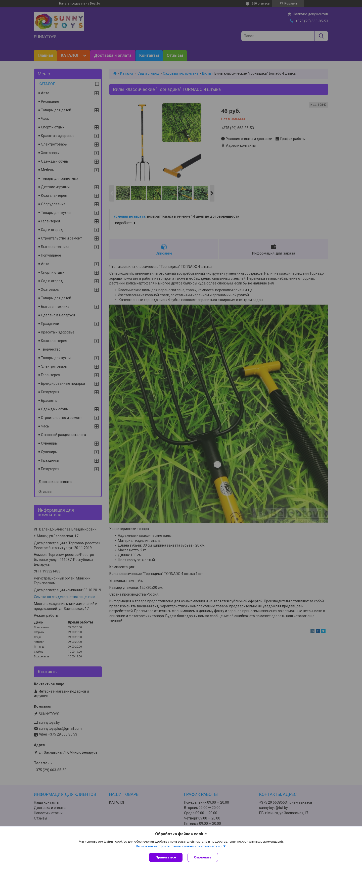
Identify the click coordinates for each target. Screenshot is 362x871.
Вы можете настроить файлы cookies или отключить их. (179, 846)
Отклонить (202, 857)
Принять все (166, 857)
